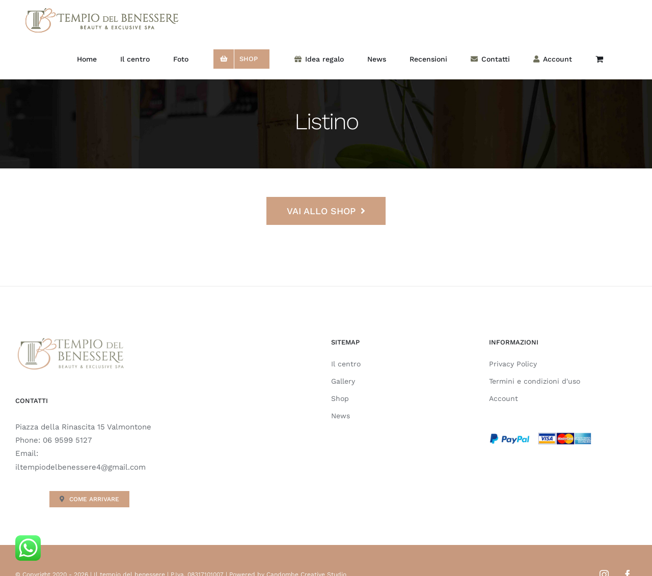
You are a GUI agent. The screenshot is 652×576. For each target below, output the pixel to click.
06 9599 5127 (67, 440)
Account (503, 398)
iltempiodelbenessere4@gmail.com (80, 467)
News (340, 416)
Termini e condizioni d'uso (534, 381)
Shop (340, 398)
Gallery (343, 381)
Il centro (346, 364)
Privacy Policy (513, 364)
